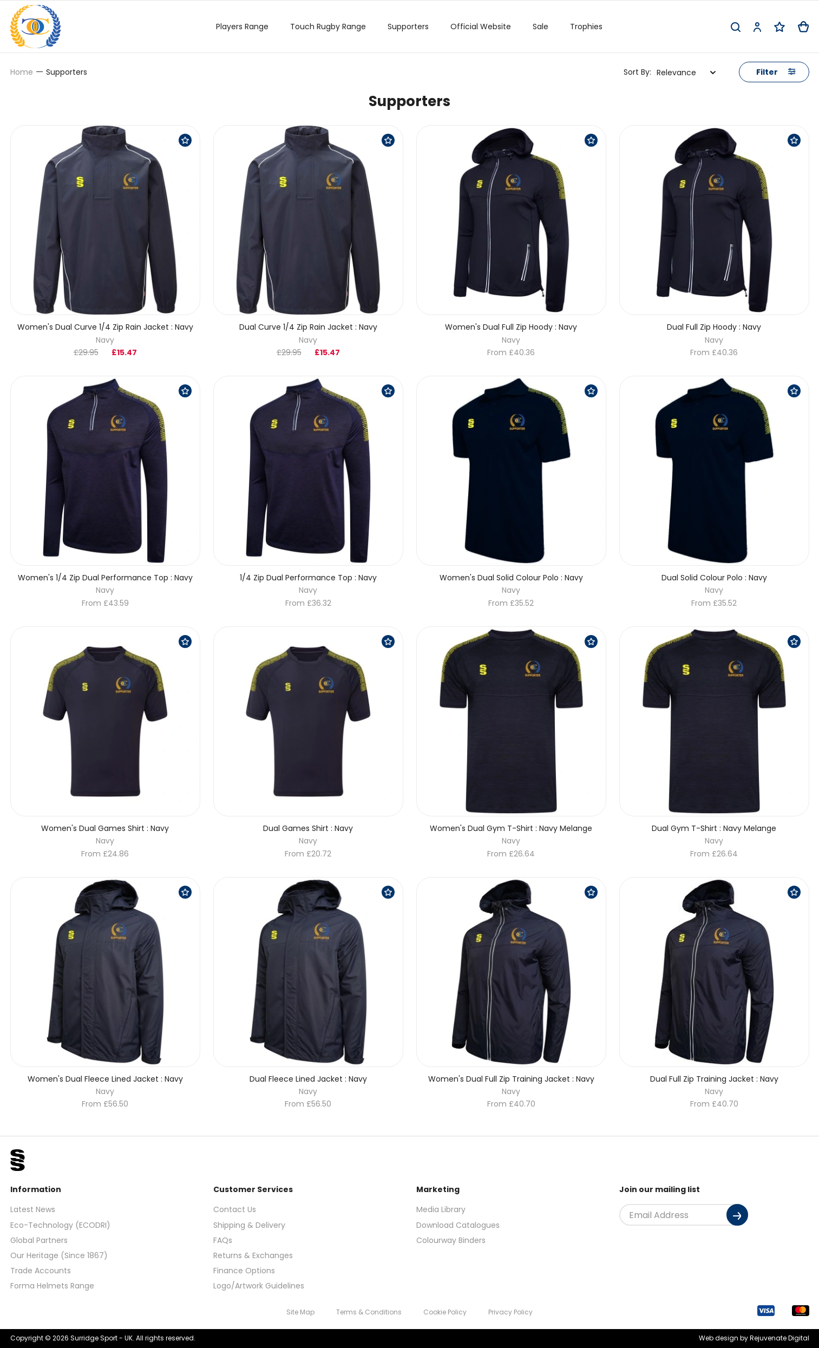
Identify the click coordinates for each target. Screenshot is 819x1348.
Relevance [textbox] (676, 72)
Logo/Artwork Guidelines (258, 1285)
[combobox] (686, 72)
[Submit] (737, 1215)
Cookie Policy (445, 1312)
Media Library (441, 1209)
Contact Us (234, 1209)
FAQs (222, 1240)
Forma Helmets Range (52, 1285)
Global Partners (39, 1240)
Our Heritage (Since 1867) (59, 1255)
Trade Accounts (40, 1270)
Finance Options (244, 1270)
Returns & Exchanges (253, 1255)
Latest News (32, 1209)
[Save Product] (185, 140)
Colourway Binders (451, 1240)
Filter (775, 72)
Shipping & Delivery (249, 1225)
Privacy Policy (510, 1312)
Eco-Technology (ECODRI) (60, 1225)
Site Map (300, 1312)
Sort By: (637, 72)
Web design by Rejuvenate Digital (754, 1338)
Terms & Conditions (369, 1312)
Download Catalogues (458, 1225)
